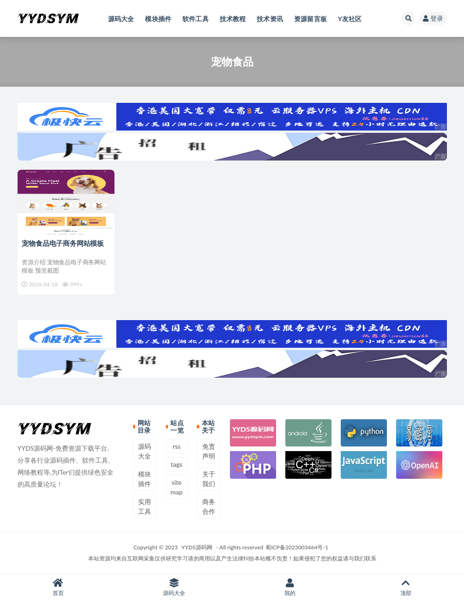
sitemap (176, 487)
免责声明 (208, 451)
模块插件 (144, 479)
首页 (58, 587)
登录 (433, 18)
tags (176, 464)
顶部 (406, 587)
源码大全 (144, 451)
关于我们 (208, 479)
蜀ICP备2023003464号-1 (296, 547)
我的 (290, 587)
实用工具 (144, 506)
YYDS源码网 (196, 547)
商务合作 (208, 506)
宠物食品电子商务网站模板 (63, 243)
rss (177, 446)
